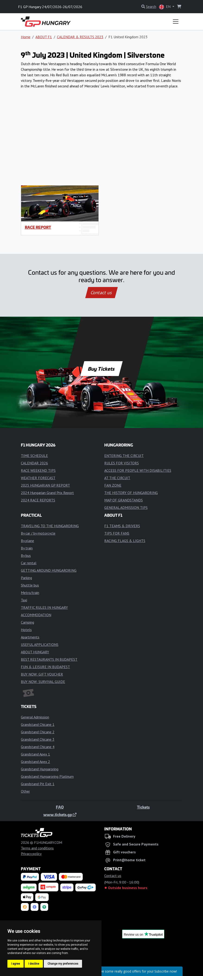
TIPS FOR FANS (116, 533)
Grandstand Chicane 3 (37, 739)
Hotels (26, 629)
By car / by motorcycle (38, 533)
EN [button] (165, 7)
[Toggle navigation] (175, 21)
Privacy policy (31, 853)
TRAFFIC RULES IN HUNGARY (44, 607)
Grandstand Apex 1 (35, 754)
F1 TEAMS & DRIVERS (122, 525)
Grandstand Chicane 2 (37, 732)
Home (25, 37)
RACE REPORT (38, 227)
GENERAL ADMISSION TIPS (126, 507)
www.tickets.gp (59, 814)
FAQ (60, 807)
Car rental (28, 563)
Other (25, 791)
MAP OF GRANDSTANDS (123, 500)
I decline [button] (33, 963)
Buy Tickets (101, 368)
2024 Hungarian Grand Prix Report (47, 492)
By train (27, 548)
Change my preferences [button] (63, 963)
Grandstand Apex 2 (35, 761)
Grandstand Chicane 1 (37, 724)
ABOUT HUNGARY (35, 652)
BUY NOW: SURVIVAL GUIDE (43, 681)
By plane (27, 540)
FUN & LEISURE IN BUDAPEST (45, 666)
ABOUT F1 (43, 37)
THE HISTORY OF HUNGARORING (131, 492)
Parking (26, 577)
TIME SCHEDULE (34, 455)
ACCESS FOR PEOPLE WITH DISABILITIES (137, 470)
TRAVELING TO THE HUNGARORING (50, 525)
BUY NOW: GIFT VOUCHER (42, 674)
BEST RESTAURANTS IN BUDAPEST (49, 659)
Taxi (24, 600)
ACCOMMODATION (36, 614)
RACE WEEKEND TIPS (38, 470)
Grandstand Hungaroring (39, 769)
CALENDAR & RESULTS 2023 (80, 37)
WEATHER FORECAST (38, 477)
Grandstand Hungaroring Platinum (47, 776)
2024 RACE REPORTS (38, 500)
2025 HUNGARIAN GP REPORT (45, 485)
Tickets (143, 807)
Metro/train (30, 592)
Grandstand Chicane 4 (37, 746)
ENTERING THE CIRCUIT (124, 455)
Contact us (101, 293)
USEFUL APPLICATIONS (39, 644)
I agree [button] (15, 963)
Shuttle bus (30, 585)
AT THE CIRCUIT (117, 477)
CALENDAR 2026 (34, 463)
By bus (26, 555)
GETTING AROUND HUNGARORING (48, 570)
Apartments (30, 637)
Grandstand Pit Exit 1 (37, 783)
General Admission (35, 717)
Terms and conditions (37, 848)
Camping (27, 622)
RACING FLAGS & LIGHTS (124, 540)
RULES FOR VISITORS (121, 463)
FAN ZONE (112, 485)
